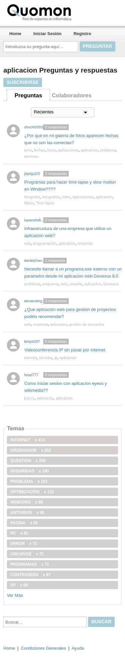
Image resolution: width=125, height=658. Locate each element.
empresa (85, 243)
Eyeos (29, 398)
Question (28, 460)
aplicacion (89, 150)
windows (26, 502)
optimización (32, 491)
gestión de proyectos (86, 324)
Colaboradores (71, 95)
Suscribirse (23, 82)
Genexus (111, 284)
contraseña (30, 574)
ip (55, 358)
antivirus (27, 512)
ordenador (30, 450)
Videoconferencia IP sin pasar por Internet (64, 349)
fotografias (51, 197)
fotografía (32, 197)
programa (50, 284)
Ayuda (78, 648)
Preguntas (28, 95)
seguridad (29, 471)
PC (19, 533)
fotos (51, 150)
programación (44, 243)
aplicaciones (68, 150)
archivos (31, 156)
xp (19, 585)
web (27, 243)
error (28, 150)
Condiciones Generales (43, 648)
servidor (45, 358)
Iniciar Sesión (47, 33)
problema (108, 150)
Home (15, 33)
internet (30, 358)
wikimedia (45, 398)
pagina (24, 523)
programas (29, 564)
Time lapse (45, 203)
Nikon (29, 203)
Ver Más (15, 595)
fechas (39, 150)
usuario (76, 284)
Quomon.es (60, 11)
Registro (82, 33)
